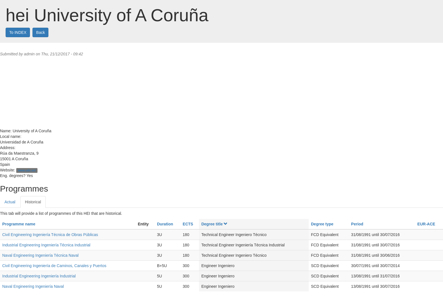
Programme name (18, 224)
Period (357, 224)
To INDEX (17, 32)
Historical (33, 202)
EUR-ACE (426, 224)
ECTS (188, 224)
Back (40, 32)
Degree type (322, 224)
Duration (165, 224)
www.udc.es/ (27, 170)
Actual (9, 202)
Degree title (214, 224)
